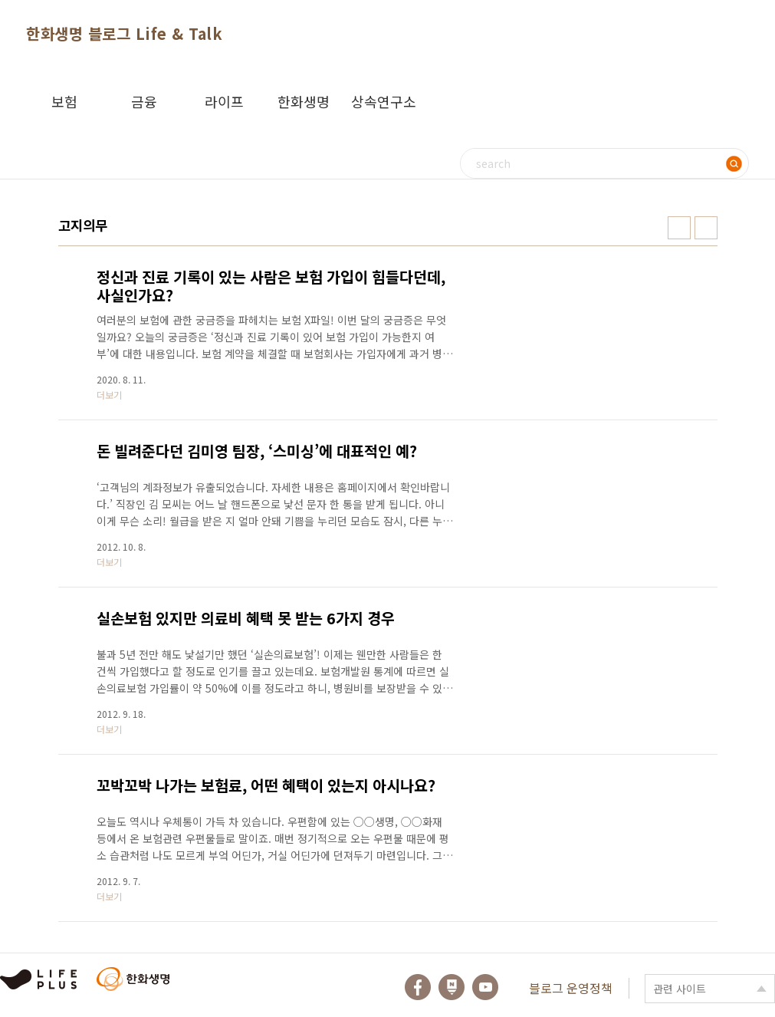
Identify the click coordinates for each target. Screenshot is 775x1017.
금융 (144, 101)
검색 (733, 163)
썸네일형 (679, 227)
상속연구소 (383, 101)
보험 (64, 101)
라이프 (224, 101)
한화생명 (303, 101)
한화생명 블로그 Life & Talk (124, 33)
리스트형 (706, 227)
